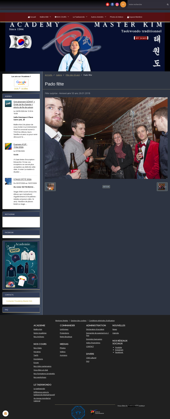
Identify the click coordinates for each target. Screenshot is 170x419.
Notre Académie (40, 333)
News (114, 329)
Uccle (16, 88)
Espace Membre (135, 17)
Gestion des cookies (78, 320)
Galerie (59, 75)
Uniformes (64, 329)
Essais (36, 362)
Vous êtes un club (41, 370)
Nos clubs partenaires (42, 366)
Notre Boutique (66, 336)
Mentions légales (61, 320)
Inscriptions (38, 359)
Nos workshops (40, 377)
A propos (63, 355)
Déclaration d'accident (95, 329)
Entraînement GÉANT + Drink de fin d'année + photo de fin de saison (24, 105)
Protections (64, 333)
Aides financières (93, 343)
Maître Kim (38, 329)
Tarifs (36, 355)
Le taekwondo (39, 388)
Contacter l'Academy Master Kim (19, 301)
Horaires (37, 351)
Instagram (119, 350)
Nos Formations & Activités (44, 373)
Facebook (119, 352)
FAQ (87, 361)
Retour (106, 187)
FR (123, 4)
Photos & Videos (117, 17)
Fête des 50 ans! (73, 75)
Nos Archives (39, 336)
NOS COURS (61, 17)
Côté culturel (91, 358)
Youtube (118, 347)
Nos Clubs (38, 348)
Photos (63, 348)
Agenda (115, 333)
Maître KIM (44, 17)
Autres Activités (97, 17)
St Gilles (24, 88)
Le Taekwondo (79, 17)
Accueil (32, 17)
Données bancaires (94, 339)
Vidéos (62, 351)
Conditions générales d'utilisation (102, 320)
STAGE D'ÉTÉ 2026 (22, 179)
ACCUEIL (48, 75)
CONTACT (90, 346)
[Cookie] (6, 413)
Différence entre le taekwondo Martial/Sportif (44, 393)
